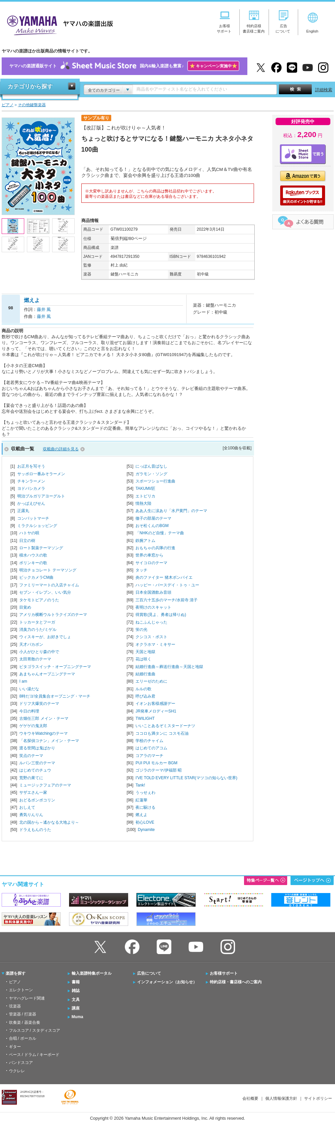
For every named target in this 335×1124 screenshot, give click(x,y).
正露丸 (23, 510)
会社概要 (250, 1098)
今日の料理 (29, 711)
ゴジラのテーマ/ (158, 770)
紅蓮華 (141, 800)
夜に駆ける (145, 807)
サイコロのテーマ (151, 563)
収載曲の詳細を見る (61, 449)
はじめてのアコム (151, 748)
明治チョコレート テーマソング (47, 570)
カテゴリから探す (30, 86)
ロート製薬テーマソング (41, 548)
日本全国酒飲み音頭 (153, 592)
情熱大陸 (143, 503)
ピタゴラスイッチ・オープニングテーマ (55, 666)
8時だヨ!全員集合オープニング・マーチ (54, 696)
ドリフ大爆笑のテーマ (39, 703)
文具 (76, 999)
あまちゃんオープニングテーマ (47, 674)
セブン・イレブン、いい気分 (45, 592)
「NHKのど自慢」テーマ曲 (159, 533)
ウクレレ (17, 1071)
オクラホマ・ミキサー (155, 644)
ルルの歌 (143, 689)
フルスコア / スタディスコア (34, 1030)
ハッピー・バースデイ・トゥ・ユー (167, 585)
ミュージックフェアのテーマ (45, 785)
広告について (149, 973)
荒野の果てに (31, 778)
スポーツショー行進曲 (155, 481)
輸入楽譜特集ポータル (92, 973)
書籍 (76, 982)
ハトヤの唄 (29, 533)
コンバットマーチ (33, 518)
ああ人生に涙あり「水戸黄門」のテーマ (171, 510)
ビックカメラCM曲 (36, 577)
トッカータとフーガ (37, 622)
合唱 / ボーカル (22, 1038)
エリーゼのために (151, 681)
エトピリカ (145, 496)
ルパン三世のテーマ (37, 763)
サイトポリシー (318, 1098)
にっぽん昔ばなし (151, 466)
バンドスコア (21, 1062)
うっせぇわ (145, 792)
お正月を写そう (31, 466)
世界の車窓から (149, 555)
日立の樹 (27, 540)
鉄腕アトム (145, 540)
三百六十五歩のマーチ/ (166, 600)
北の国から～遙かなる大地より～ (49, 822)
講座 (76, 1008)
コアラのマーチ (149, 755)
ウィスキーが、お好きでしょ (45, 637)
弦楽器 (15, 1006)
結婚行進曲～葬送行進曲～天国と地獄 (169, 666)
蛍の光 (141, 629)
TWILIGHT (145, 718)
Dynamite (146, 829)
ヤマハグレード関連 (27, 998)
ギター (15, 1046)
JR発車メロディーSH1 (155, 711)
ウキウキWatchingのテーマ (43, 733)
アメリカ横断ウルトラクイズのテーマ (53, 614)
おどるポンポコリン (37, 800)
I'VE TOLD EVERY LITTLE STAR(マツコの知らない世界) (186, 778)
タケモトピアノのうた (39, 600)
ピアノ (15, 982)
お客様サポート (224, 973)
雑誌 (76, 990)
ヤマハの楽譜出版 (58, 24)
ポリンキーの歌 (33, 563)
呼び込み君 (145, 696)
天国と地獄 (145, 651)
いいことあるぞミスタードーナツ (165, 725)
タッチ (141, 570)
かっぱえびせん (31, 503)
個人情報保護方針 (281, 1098)
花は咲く (143, 659)
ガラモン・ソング (151, 474)
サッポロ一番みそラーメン (41, 474)
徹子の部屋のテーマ (153, 518)
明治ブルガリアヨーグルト (41, 496)
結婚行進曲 (145, 674)
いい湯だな (29, 689)
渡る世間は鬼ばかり (37, 748)
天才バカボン (31, 644)
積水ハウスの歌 (33, 555)
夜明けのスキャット (153, 607)
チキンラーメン (31, 481)
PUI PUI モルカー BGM (156, 763)
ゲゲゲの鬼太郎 (33, 725)
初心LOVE (144, 822)
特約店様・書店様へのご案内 (236, 982)
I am (23, 681)
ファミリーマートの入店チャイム (49, 585)
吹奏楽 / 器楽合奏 (24, 1022)
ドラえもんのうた (35, 829)
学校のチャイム (149, 740)
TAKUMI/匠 (145, 488)
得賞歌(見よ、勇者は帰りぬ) (160, 614)
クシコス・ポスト (151, 637)
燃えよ (141, 814)
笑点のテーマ (31, 755)
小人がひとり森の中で (39, 651)
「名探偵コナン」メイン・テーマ (49, 740)
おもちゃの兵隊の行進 (155, 548)
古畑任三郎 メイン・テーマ (43, 718)
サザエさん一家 (33, 792)
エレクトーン (21, 990)
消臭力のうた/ (37, 629)
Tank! (140, 785)
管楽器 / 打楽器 (22, 1014)
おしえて (27, 807)
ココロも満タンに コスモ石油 (161, 733)
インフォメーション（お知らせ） (167, 982)
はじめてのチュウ (35, 770)
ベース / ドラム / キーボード (34, 1054)
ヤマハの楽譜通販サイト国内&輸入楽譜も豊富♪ (124, 66)
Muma (77, 1016)
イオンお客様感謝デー (155, 703)
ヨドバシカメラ (31, 488)
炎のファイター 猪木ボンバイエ (163, 577)
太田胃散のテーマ (35, 659)
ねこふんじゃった (151, 622)
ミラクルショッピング (37, 525)
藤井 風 (44, 309)
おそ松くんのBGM (152, 525)
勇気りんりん (31, 814)
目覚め (25, 607)
